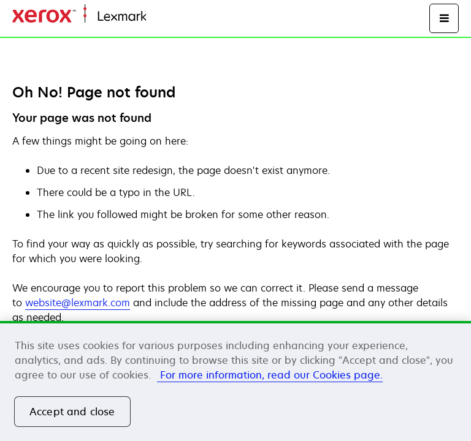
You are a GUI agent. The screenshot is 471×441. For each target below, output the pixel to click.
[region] (235, 381)
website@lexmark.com (77, 302)
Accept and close (72, 411)
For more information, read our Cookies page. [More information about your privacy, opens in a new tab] (270, 375)
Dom (155, 17)
